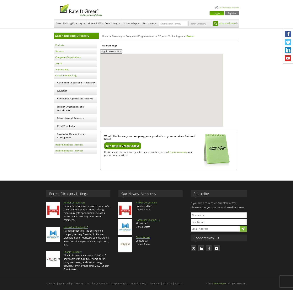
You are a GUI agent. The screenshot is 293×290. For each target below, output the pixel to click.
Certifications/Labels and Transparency (76, 82)
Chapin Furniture (73, 252)
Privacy (79, 283)
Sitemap (167, 283)
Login (217, 13)
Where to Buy (62, 69)
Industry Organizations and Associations (70, 108)
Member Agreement (97, 283)
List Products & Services (229, 7)
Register (231, 13)
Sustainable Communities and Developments (71, 136)
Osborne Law (143, 237)
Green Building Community (102, 23)
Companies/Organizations (140, 36)
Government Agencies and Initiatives (75, 98)
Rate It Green (219, 283)
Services (59, 51)
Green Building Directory (69, 23)
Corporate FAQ (120, 283)
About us (51, 283)
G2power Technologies (170, 36)
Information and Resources (70, 118)
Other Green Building (66, 75)
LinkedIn (288, 50)
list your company (177, 151)
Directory (117, 36)
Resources (148, 23)
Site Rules (155, 283)
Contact (179, 283)
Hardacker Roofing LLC (76, 227)
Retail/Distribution (66, 126)
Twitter (288, 42)
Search (58, 63)
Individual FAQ (138, 283)
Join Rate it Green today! (122, 146)
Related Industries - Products (69, 144)
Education (62, 90)
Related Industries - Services (69, 150)
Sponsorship (130, 23)
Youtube (288, 58)
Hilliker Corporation (74, 202)
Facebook (288, 34)
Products (59, 45)
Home (105, 36)
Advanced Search (228, 23)
